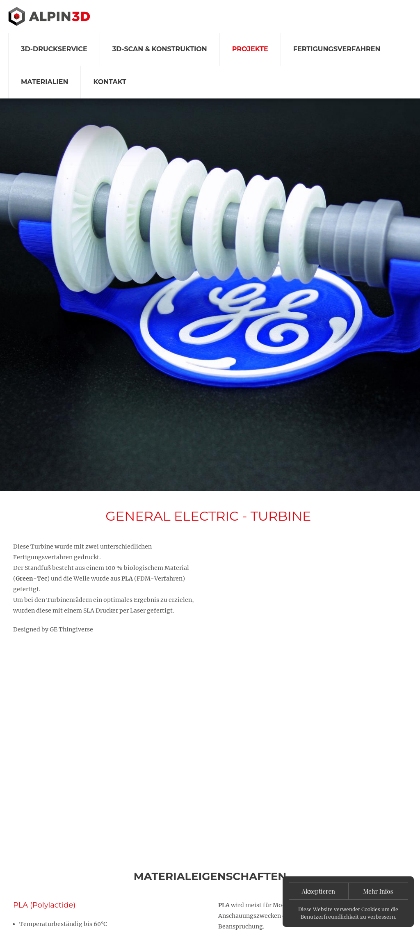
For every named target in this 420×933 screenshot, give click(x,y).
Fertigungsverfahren (337, 49)
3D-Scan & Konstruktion (159, 49)
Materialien (44, 82)
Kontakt (109, 82)
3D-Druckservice (54, 49)
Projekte (250, 49)
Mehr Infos (378, 891)
